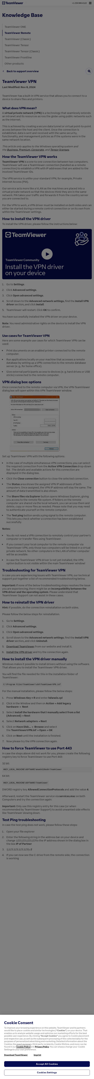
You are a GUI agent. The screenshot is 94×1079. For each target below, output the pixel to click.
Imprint (37, 1054)
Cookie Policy (23, 1046)
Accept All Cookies (47, 1063)
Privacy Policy (42, 1046)
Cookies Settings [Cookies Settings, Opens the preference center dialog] (47, 1072)
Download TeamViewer (16, 1054)
